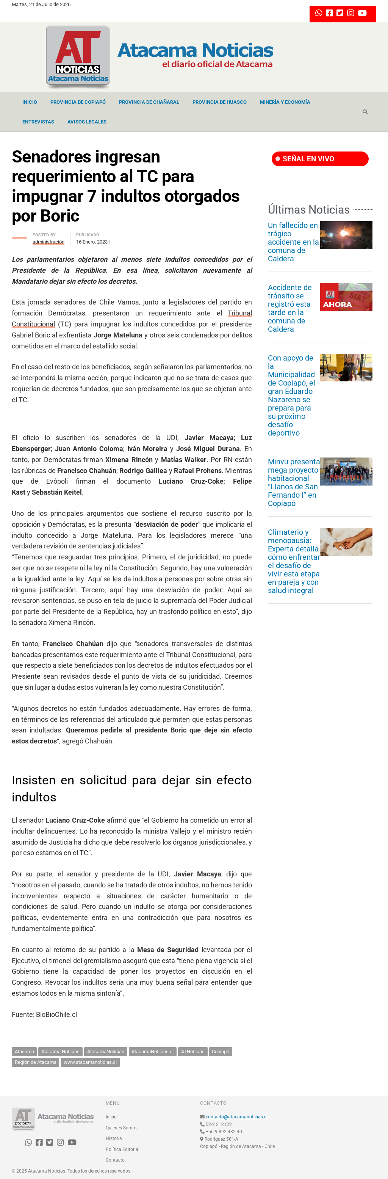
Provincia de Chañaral (149, 102)
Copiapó (220, 1051)
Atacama (24, 1051)
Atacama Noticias (60, 1051)
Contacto (115, 1160)
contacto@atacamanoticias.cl (237, 1117)
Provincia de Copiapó (78, 102)
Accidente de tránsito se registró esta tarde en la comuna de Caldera (290, 308)
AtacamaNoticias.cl (152, 1051)
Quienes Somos (122, 1128)
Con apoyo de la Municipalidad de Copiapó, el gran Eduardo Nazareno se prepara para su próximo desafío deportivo (291, 395)
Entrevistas (38, 122)
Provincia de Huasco (219, 102)
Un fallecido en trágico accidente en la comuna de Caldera (293, 242)
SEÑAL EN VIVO (304, 158)
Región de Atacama (35, 1062)
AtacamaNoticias (105, 1051)
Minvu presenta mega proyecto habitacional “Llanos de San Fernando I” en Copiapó (294, 483)
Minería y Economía (285, 102)
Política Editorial (122, 1149)
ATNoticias (193, 1051)
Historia (114, 1138)
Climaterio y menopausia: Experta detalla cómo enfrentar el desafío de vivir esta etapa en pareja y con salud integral (294, 561)
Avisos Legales (86, 122)
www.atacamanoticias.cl (90, 1062)
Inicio (29, 102)
